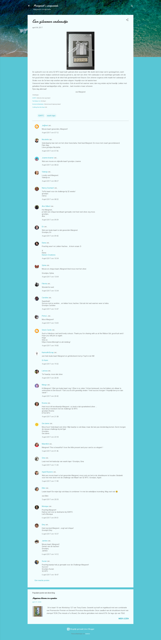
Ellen (43, 488)
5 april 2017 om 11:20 (50, 465)
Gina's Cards (47, 330)
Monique (45, 506)
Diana (44, 243)
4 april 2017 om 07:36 (50, 151)
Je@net (45, 125)
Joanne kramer (48, 158)
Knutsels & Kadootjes (38, 104)
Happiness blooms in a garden (44, 598)
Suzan (44, 561)
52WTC (34, 98)
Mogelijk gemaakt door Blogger (80, 629)
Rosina (44, 403)
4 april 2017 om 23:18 (50, 437)
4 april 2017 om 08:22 (50, 165)
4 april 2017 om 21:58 (50, 417)
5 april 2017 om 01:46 (50, 451)
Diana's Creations (48, 255)
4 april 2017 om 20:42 (50, 396)
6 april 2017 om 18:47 (50, 575)
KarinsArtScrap (48, 352)
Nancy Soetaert (48, 188)
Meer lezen (124, 619)
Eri (43, 227)
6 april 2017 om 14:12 (50, 554)
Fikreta (44, 284)
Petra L (44, 316)
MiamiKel (45, 444)
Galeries (87, 634)
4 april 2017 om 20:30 (50, 378)
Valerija (45, 172)
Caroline (45, 298)
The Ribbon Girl (36, 101)
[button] (127, 20)
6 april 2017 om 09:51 (50, 518)
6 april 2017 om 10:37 (50, 534)
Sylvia (44, 265)
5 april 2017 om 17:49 (50, 481)
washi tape (51, 116)
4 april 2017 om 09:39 (50, 220)
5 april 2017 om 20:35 (50, 499)
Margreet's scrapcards (45, 6)
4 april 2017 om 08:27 (50, 181)
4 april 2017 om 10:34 (50, 258)
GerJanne (45, 423)
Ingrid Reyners (47, 472)
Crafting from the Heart (38, 107)
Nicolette (45, 139)
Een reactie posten (42, 580)
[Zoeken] (132, 6)
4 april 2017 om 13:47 (50, 309)
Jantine (45, 541)
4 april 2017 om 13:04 (50, 277)
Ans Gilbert (46, 206)
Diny (43, 525)
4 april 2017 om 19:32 (50, 364)
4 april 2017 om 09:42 (50, 236)
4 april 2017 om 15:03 (50, 323)
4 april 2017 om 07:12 (50, 133)
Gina (43, 458)
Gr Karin (45, 360)
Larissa (45, 371)
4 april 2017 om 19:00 (50, 346)
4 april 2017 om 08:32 (50, 199)
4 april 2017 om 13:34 (50, 291)
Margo (44, 385)
